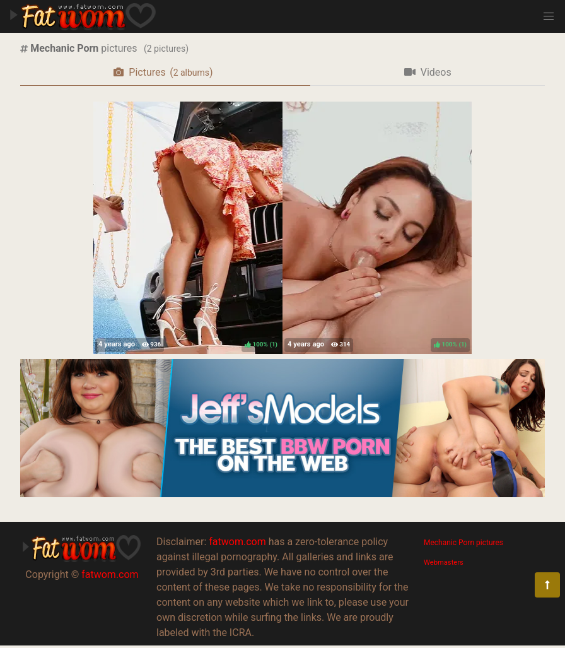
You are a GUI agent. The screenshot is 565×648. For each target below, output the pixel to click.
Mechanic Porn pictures (463, 542)
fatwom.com (109, 574)
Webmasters (443, 562)
